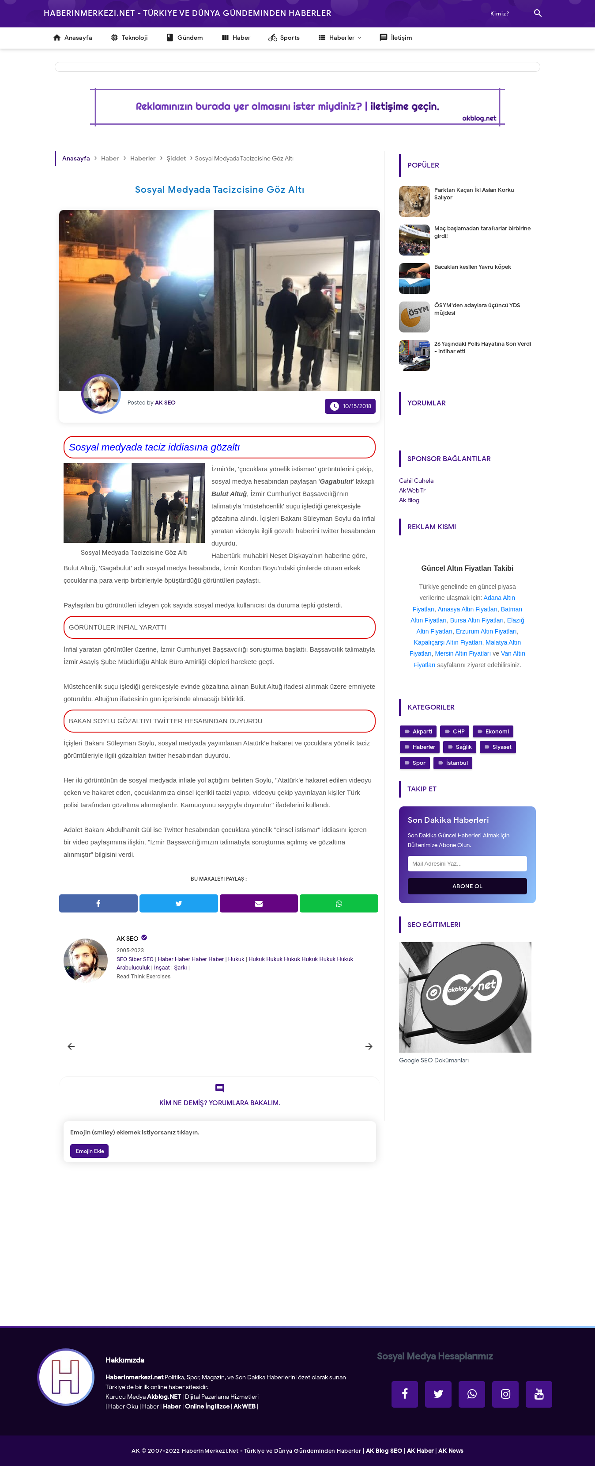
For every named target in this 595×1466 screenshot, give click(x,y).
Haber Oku (123, 1406)
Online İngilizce (207, 1406)
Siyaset (502, 747)
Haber (165, 959)
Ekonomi (497, 731)
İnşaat (162, 967)
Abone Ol (467, 886)
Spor (419, 763)
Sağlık (464, 747)
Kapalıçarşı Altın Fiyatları (448, 642)
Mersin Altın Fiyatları (463, 653)
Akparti (422, 731)
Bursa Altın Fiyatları (477, 620)
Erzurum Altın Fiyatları (486, 631)
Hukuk (236, 959)
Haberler (424, 747)
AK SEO (128, 939)
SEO (122, 959)
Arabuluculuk (133, 967)
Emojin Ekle (89, 1151)
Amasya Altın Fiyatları (467, 609)
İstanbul (457, 763)
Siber (134, 959)
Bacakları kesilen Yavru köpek (472, 267)
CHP (459, 731)
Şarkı (180, 967)
